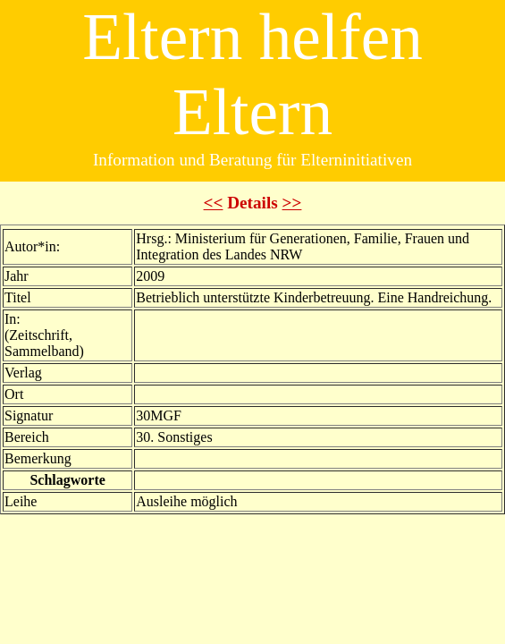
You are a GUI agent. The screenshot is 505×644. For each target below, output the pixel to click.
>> (292, 202)
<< (213, 202)
